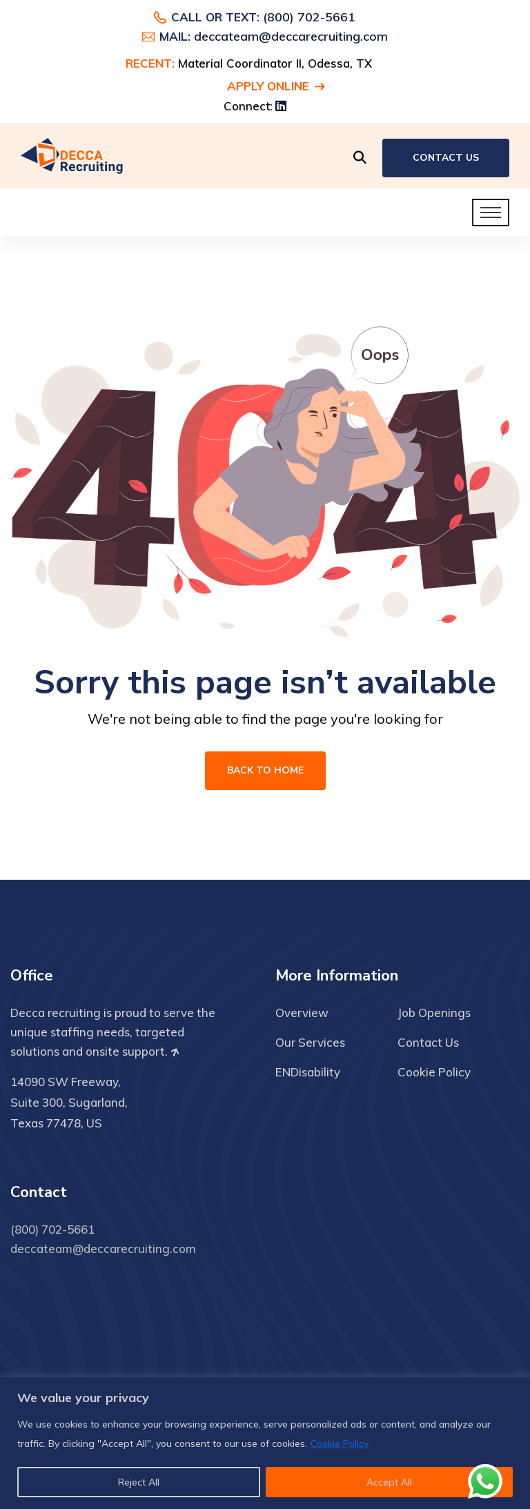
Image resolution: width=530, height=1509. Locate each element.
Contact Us (446, 157)
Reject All (138, 1482)
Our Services (310, 1042)
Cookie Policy (340, 1443)
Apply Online (275, 86)
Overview (301, 1012)
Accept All (389, 1482)
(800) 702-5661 (309, 17)
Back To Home (265, 770)
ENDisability (307, 1072)
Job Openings (434, 1012)
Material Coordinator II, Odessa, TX (275, 63)
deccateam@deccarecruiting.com (291, 36)
